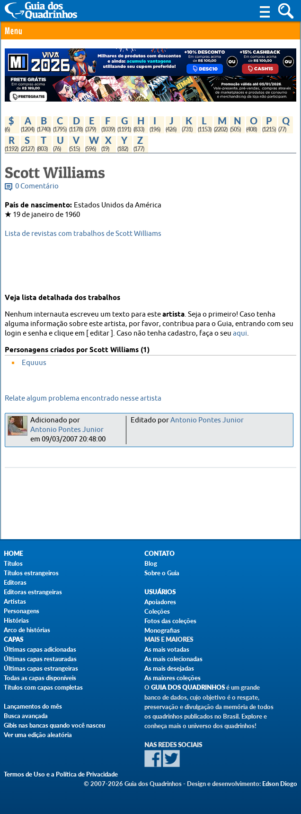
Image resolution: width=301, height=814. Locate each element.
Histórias (16, 620)
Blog (150, 563)
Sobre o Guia (161, 573)
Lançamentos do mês (33, 706)
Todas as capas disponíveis (40, 678)
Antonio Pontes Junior (67, 429)
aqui (240, 333)
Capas (13, 639)
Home (13, 553)
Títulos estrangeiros (31, 573)
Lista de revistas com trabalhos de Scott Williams (83, 233)
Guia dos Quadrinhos (188, 687)
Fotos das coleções (170, 621)
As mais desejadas (169, 668)
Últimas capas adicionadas (40, 649)
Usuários (160, 592)
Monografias (162, 630)
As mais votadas (166, 649)
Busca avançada (26, 716)
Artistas (15, 601)
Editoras (15, 582)
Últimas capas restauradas (40, 659)
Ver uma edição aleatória (38, 735)
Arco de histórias (27, 630)
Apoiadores (160, 602)
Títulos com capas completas (43, 687)
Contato (159, 553)
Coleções (157, 611)
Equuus (34, 362)
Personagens (21, 611)
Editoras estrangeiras (33, 592)
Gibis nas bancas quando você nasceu (54, 725)
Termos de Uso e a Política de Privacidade (61, 774)
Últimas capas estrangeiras (41, 668)
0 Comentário (37, 186)
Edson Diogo (279, 783)
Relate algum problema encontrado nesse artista (83, 398)
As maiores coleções (172, 678)
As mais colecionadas (173, 659)
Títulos (13, 563)
